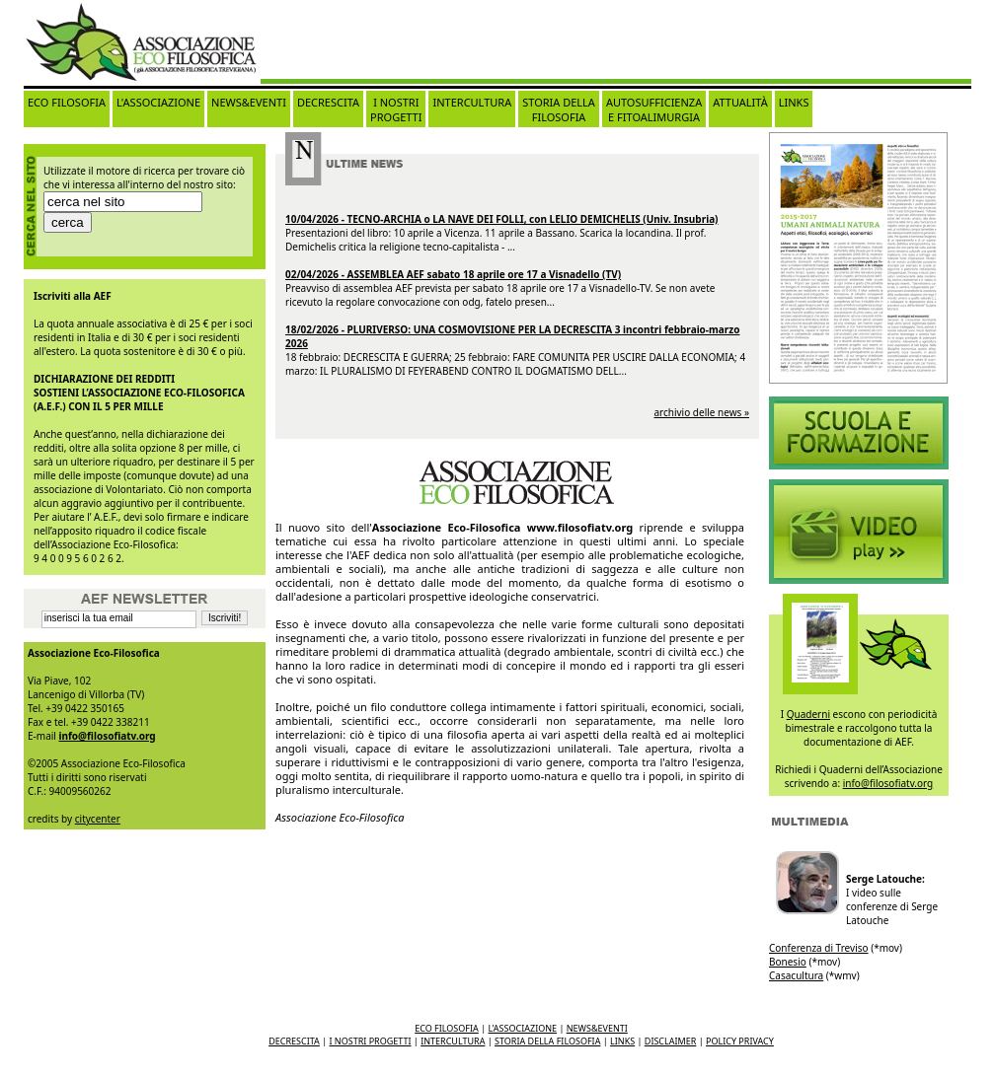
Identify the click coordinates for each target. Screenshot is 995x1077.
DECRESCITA (328, 102)
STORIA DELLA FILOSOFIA (558, 109)
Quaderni (808, 714)
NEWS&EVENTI (248, 102)
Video (859, 432)
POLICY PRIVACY (740, 1041)
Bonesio (787, 962)
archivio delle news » (701, 412)
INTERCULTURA (471, 102)
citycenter (97, 819)
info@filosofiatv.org (107, 736)
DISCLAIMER (671, 1041)
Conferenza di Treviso (819, 948)
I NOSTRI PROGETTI (395, 109)
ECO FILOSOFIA (67, 102)
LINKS (794, 102)
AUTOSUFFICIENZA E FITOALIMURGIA (654, 109)
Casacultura (796, 975)
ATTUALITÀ (740, 102)
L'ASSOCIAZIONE (158, 102)
